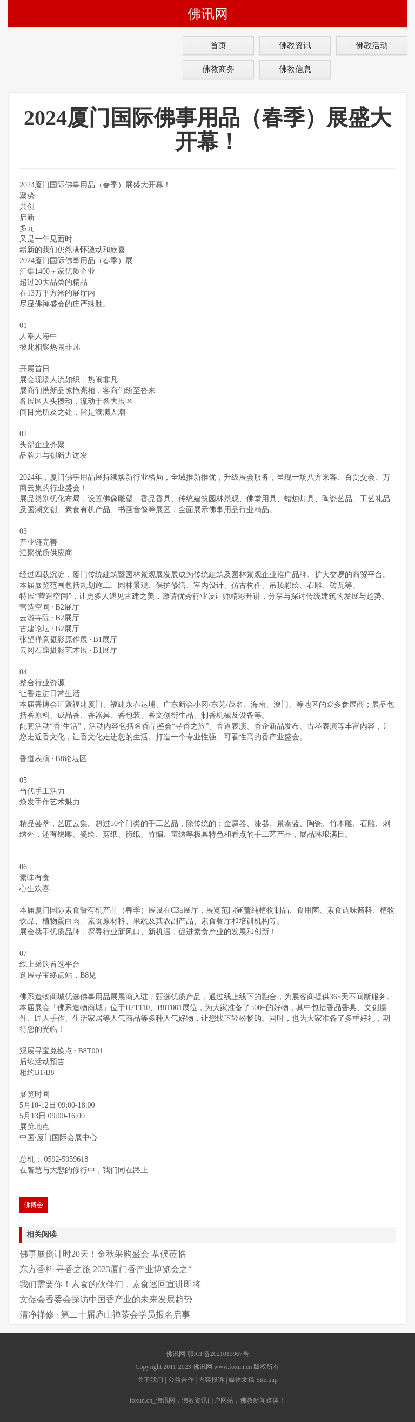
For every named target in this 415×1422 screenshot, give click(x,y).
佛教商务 (218, 69)
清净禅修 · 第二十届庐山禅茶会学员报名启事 (104, 1314)
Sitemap (266, 1380)
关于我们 (150, 1380)
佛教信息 (295, 69)
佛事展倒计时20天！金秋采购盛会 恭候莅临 (102, 1254)
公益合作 (181, 1380)
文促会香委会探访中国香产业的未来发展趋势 (105, 1299)
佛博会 (33, 1205)
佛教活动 (372, 45)
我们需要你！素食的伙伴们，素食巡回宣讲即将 (110, 1284)
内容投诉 (211, 1380)
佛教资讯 (295, 45)
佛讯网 (208, 13)
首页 (218, 45)
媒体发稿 (242, 1380)
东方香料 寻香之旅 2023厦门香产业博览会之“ (105, 1269)
